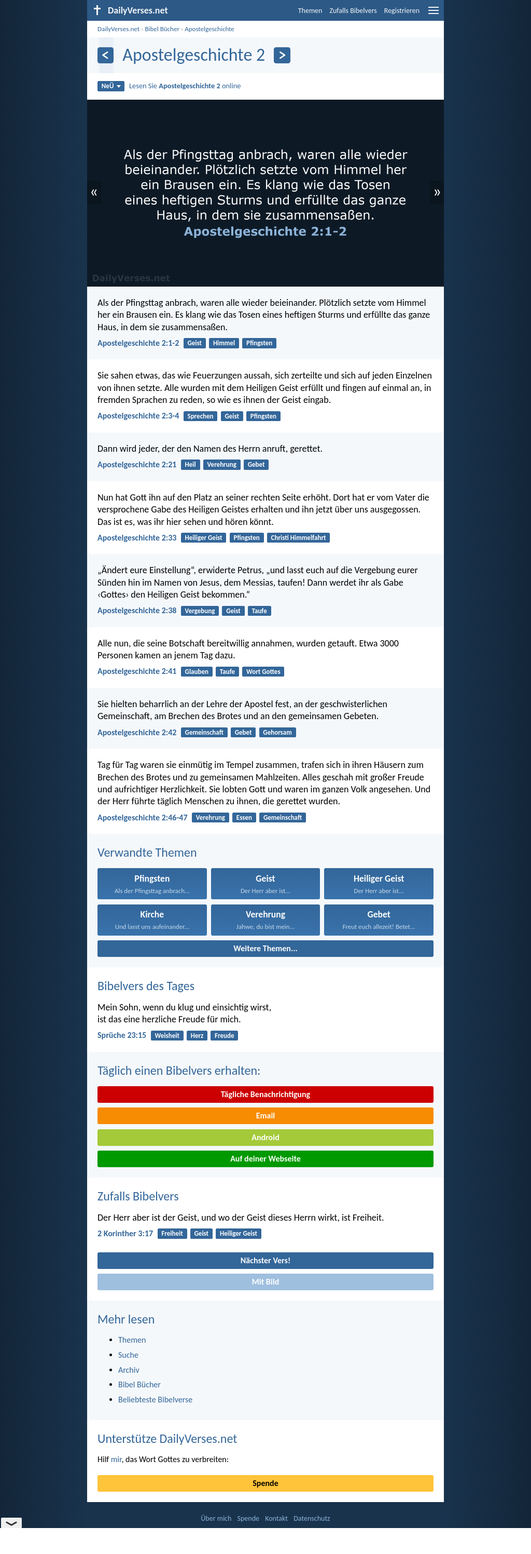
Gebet (256, 464)
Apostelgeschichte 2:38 (136, 610)
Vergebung (200, 611)
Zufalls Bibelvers (352, 10)
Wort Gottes (263, 671)
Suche (128, 1355)
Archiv (128, 1370)
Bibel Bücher (162, 29)
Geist (195, 343)
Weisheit (167, 1035)
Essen (244, 817)
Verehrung (221, 464)
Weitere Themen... (265, 948)
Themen (310, 10)
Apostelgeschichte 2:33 (136, 538)
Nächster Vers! (265, 1260)
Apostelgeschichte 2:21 (136, 464)
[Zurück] (105, 55)
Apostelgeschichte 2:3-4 (138, 416)
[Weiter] (282, 55)
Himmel (224, 343)
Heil (190, 464)
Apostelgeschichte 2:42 (136, 732)
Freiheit (172, 1233)
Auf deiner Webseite (265, 1159)
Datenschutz (312, 1518)
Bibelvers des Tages (145, 985)
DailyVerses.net (118, 29)
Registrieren (402, 10)
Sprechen (201, 416)
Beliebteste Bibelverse (155, 1399)
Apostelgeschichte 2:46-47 (142, 817)
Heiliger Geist (203, 538)
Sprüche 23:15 (121, 1035)
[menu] (433, 14)
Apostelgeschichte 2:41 (136, 671)
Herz (197, 1035)
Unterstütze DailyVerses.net (167, 1438)
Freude (224, 1035)
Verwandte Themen (147, 852)
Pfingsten (259, 343)
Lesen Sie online (185, 85)
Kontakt (276, 1518)
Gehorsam (277, 732)
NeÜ (111, 86)
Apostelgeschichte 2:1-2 (138, 343)
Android (265, 1137)
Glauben (196, 671)
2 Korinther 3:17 (125, 1233)
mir (116, 1459)
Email (265, 1115)
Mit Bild (266, 1282)
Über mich (216, 1518)
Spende (265, 1483)
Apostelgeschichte (209, 29)
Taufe (259, 611)
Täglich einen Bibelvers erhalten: (178, 1070)
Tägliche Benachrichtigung (265, 1094)
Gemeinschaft (204, 732)
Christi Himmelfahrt (298, 538)
